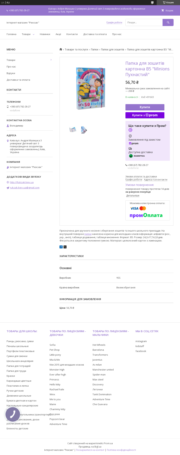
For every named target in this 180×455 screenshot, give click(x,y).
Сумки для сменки (17, 356)
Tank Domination (102, 394)
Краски (11, 375)
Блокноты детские (17, 428)
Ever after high (58, 374)
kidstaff (140, 346)
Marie (53, 404)
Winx (52, 394)
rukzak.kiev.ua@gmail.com (24, 187)
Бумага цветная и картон (21, 400)
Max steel (98, 379)
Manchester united (103, 369)
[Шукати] (168, 22)
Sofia (52, 344)
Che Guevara (100, 404)
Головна (11, 34)
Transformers (100, 354)
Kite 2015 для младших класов (67, 364)
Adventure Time (58, 424)
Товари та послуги (76, 49)
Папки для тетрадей (18, 366)
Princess (54, 379)
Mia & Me (55, 359)
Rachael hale (57, 389)
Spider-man (99, 374)
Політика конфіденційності (121, 450)
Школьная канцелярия (20, 361)
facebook (141, 351)
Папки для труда (16, 371)
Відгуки (11, 73)
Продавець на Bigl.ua (90, 446)
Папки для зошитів (112, 49)
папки (87, 234)
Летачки (98, 389)
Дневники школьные (19, 395)
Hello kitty (55, 384)
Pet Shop (55, 349)
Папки (94, 49)
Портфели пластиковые (21, 351)
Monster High (57, 369)
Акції (58, 34)
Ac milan (97, 364)
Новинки (45, 34)
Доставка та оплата (95, 34)
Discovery (98, 384)
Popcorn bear (57, 419)
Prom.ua (108, 443)
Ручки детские (15, 390)
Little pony (55, 354)
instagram (141, 341)
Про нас (116, 34)
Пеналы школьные (18, 346)
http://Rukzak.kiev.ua (22, 182)
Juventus (97, 359)
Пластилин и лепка (18, 385)
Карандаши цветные (19, 380)
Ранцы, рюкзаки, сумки (20, 341)
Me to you (55, 399)
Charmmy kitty (57, 409)
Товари (26, 34)
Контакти (72, 34)
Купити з (145, 115)
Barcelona (98, 349)
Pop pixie (55, 414)
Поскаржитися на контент (90, 450)
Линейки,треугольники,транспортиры (29, 414)
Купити (145, 107)
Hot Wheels (99, 344)
